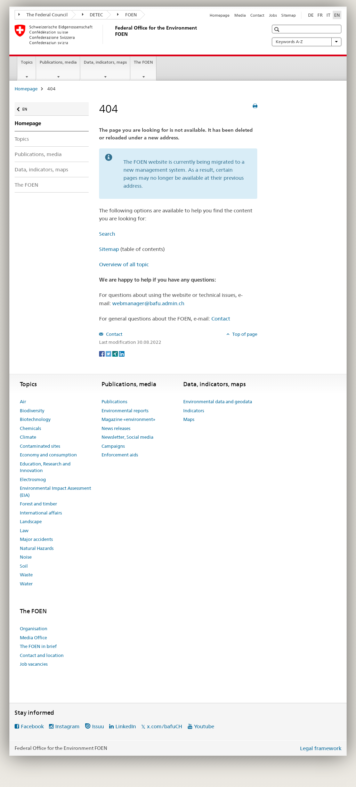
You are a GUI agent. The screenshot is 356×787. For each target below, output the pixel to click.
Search (107, 233)
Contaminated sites (40, 446)
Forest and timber (38, 503)
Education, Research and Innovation (45, 467)
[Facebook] (102, 353)
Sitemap (288, 15)
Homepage (219, 15)
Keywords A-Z (307, 42)
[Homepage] (114, 34)
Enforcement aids (120, 454)
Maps (188, 419)
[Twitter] (109, 353)
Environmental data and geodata (217, 401)
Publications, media (58, 62)
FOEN (127, 14)
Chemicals (30, 428)
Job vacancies (34, 664)
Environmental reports (125, 410)
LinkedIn (125, 726)
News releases (116, 428)
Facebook (32, 726)
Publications (114, 401)
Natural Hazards (37, 548)
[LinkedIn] (121, 353)
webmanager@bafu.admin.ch (148, 303)
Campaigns (113, 446)
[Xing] (115, 353)
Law (24, 530)
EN (28, 107)
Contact (257, 15)
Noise (26, 557)
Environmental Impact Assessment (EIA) (55, 491)
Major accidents (36, 539)
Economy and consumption (48, 454)
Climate (28, 437)
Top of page (244, 334)
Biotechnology (35, 419)
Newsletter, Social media (127, 437)
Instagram (67, 726)
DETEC (92, 14)
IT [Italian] (328, 15)
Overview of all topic (124, 264)
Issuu (98, 726)
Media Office (33, 637)
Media (240, 15)
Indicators (193, 410)
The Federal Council (43, 14)
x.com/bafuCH (164, 726)
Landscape (31, 521)
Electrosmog (33, 479)
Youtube (204, 726)
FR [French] (320, 15)
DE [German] (311, 15)
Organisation (33, 628)
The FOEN (143, 62)
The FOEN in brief (38, 646)
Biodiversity (32, 410)
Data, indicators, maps (105, 62)
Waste (26, 574)
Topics (27, 62)
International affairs (41, 513)
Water (26, 583)
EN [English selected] (337, 15)
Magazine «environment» (128, 419)
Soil (24, 566)
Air (23, 401)
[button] (277, 29)
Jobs (273, 15)
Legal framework (320, 748)
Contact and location (42, 655)
